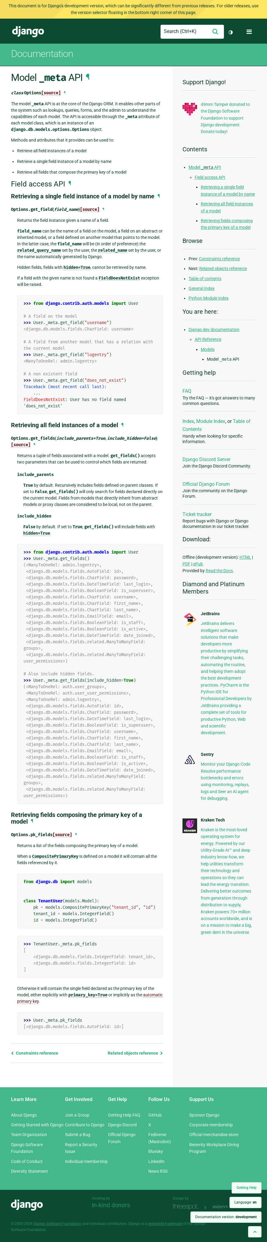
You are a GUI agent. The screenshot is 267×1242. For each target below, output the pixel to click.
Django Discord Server (206, 459)
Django (28, 31)
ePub (198, 563)
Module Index (210, 421)
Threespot (187, 1207)
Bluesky (155, 1151)
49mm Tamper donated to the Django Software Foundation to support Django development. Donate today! (225, 118)
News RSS (158, 1171)
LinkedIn (156, 1161)
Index (188, 421)
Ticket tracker (196, 514)
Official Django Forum (206, 484)
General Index (202, 288)
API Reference (208, 339)
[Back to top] (254, 1231)
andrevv (227, 1207)
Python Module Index (209, 298)
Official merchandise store (213, 1134)
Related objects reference (135, 1053)
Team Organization (29, 1134)
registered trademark (165, 1224)
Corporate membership (211, 1124)
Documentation (42, 54)
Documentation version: (226, 1217)
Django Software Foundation (57, 1224)
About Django (24, 1115)
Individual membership (86, 1161)
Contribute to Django (84, 1124)
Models (208, 349)
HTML (245, 557)
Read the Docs (219, 570)
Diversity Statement (29, 1171)
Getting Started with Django (37, 1124)
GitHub (155, 1115)
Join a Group (77, 1115)
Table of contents (205, 278)
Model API (205, 167)
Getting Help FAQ (124, 1115)
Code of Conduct (27, 1161)
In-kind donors (111, 1205)
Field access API (210, 177)
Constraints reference (34, 1053)
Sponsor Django (204, 1115)
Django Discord (122, 1124)
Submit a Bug (77, 1134)
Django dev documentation (214, 329)
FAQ (186, 391)
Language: (245, 1202)
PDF (186, 563)
